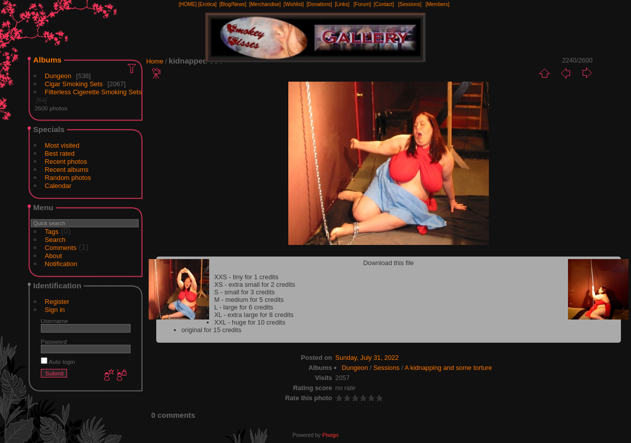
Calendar (58, 185)
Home (154, 61)
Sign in (55, 309)
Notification (61, 264)
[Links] (342, 4)
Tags (51, 231)
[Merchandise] (265, 4)
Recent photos (66, 161)
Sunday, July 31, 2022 (367, 357)
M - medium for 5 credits (249, 299)
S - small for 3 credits (244, 292)
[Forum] (362, 4)
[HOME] (188, 4)
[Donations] (319, 4)
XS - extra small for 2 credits (254, 284)
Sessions (386, 367)
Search (55, 239)
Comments (61, 247)
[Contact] (384, 4)
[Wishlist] (294, 4)
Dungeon (58, 76)
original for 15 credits (211, 330)
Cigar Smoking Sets (74, 84)
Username (54, 321)
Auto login (58, 361)
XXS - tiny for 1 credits (246, 277)
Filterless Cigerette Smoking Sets (93, 92)
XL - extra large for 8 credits (253, 315)
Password (54, 341)
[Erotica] (207, 4)
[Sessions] (409, 4)
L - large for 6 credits (243, 307)
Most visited (62, 145)
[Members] (437, 4)
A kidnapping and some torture (448, 367)
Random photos (68, 177)
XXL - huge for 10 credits (249, 322)
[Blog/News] (232, 4)
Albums (47, 59)
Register (57, 301)
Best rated (60, 153)
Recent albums (67, 169)
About (53, 256)
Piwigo (330, 435)
